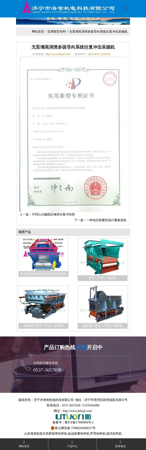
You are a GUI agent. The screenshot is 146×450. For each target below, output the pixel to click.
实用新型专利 (56, 31)
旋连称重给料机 (79, 433)
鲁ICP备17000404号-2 (79, 422)
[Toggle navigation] (125, 8)
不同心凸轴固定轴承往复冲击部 (53, 214)
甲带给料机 (98, 433)
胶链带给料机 (58, 433)
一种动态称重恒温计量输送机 (106, 220)
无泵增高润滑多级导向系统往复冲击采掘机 (98, 31)
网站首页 (38, 31)
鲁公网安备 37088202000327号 (75, 428)
